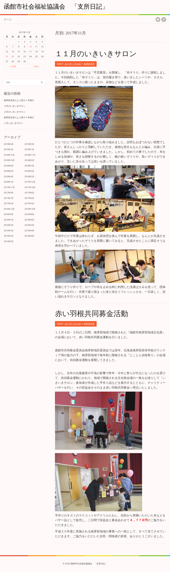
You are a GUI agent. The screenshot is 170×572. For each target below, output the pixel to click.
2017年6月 (29, 198)
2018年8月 (8, 165)
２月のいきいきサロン (14, 111)
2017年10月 (30, 187)
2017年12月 (30, 181)
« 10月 (13, 66)
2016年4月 (29, 225)
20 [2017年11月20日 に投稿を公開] (7, 56)
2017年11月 (9, 187)
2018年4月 (8, 176)
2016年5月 (8, 225)
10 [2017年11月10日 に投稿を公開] (30, 46)
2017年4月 (29, 203)
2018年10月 (9, 160)
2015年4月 (29, 230)
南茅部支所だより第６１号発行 (19, 100)
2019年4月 (8, 144)
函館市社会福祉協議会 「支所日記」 (56, 6)
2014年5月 (8, 241)
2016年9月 (8, 214)
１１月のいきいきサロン (96, 53)
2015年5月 (8, 230)
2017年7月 (8, 198)
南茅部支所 (89, 63)
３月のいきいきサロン (14, 105)
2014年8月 (29, 235)
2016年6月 (29, 219)
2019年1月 (29, 149)
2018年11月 (30, 154)
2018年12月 (9, 154)
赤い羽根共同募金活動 (91, 313)
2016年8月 (29, 214)
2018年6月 (8, 171)
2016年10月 (30, 209)
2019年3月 (29, 144)
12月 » (36, 66)
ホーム (8, 19)
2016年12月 (9, 209)
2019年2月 (8, 149)
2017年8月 (29, 192)
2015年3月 (8, 235)
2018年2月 (29, 176)
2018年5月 (29, 171)
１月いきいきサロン (13, 123)
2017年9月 (8, 192)
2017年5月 (8, 203)
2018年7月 (29, 165)
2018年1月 (8, 181)
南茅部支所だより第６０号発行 (19, 117)
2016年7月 (8, 219)
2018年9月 (29, 160)
